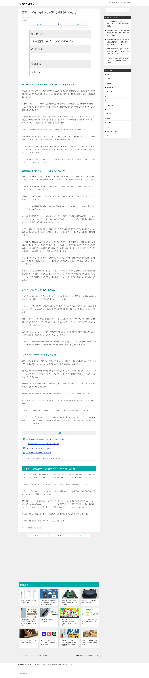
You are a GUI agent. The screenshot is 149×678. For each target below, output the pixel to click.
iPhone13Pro (110, 87)
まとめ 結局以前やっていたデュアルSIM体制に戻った (44, 458)
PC (107, 96)
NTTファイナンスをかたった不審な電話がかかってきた (28, 641)
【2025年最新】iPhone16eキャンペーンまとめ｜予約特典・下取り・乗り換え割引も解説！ (28, 622)
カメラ (109, 109)
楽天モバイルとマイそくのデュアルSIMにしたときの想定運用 (45, 439)
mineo (30, 527)
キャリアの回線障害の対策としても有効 (38, 453)
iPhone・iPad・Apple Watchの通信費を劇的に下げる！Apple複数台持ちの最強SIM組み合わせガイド (118, 42)
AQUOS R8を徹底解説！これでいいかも (49, 620)
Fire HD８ (110, 83)
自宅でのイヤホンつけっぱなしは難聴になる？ (28, 601)
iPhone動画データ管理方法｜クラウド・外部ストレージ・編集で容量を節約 (49, 602)
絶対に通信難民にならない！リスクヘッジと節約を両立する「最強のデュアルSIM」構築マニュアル (118, 51)
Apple (108, 78)
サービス (109, 114)
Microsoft (109, 92)
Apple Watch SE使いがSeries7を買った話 (87, 655)
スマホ (109, 118)
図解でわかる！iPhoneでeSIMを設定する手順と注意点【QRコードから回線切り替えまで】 (69, 643)
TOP (25, 664)
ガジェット (110, 105)
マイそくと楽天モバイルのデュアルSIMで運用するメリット (89, 621)
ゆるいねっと (27, 3)
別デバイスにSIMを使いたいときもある (38, 448)
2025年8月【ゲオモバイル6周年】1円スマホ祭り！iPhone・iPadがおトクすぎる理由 (69, 622)
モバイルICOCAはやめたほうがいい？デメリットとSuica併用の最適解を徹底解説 (118, 23)
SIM (108, 100)
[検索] (117, 10)
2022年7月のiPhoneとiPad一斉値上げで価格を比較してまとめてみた (69, 602)
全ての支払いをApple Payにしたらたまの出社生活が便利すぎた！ (89, 642)
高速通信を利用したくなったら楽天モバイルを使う (43, 444)
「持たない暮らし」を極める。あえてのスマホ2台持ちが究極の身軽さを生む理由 (118, 60)
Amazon (109, 74)
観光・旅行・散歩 (112, 131)
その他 (25, 20)
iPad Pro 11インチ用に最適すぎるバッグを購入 (89, 601)
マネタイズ (110, 127)
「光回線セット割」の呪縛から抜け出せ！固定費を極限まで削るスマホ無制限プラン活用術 (118, 33)
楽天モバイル (37, 527)
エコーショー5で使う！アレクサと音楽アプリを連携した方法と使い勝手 (49, 642)
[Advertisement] (59, 559)
